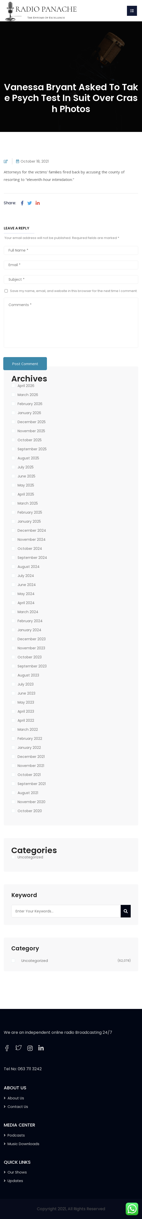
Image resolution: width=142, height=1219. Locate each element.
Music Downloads (23, 1143)
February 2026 (30, 403)
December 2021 (31, 756)
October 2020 (30, 810)
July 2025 (26, 467)
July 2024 (26, 575)
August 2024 (29, 566)
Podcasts (16, 1135)
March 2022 (28, 729)
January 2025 (29, 521)
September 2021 (32, 783)
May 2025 (26, 485)
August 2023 (28, 675)
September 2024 (32, 557)
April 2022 (26, 720)
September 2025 (32, 449)
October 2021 (29, 774)
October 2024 (30, 548)
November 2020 (31, 801)
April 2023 (26, 711)
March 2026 (28, 394)
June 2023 (26, 693)
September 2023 (32, 666)
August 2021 (28, 792)
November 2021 (31, 765)
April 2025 (26, 494)
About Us (16, 1098)
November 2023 (31, 648)
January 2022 (29, 747)
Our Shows (17, 1172)
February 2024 (30, 620)
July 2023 (26, 684)
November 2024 (32, 539)
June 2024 (27, 584)
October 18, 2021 (35, 161)
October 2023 (30, 657)
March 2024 (28, 611)
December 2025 (32, 421)
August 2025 (28, 458)
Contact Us (18, 1106)
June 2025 (26, 476)
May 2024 (26, 593)
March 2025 (28, 503)
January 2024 (29, 629)
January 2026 (29, 412)
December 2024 (32, 530)
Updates (15, 1180)
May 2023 (26, 702)
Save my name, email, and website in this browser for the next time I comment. (73, 290)
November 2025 (31, 430)
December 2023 (32, 639)
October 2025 (30, 440)
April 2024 (26, 602)
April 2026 (26, 385)
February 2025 (30, 512)
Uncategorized (30, 857)
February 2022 (30, 738)
